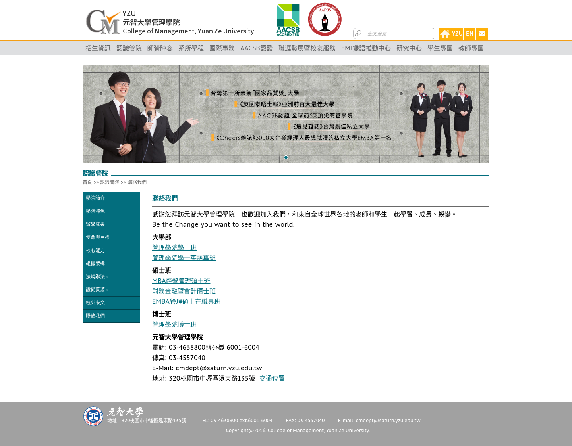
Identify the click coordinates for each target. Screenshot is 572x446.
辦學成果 (95, 224)
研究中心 (409, 48)
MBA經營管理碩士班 (181, 281)
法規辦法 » (97, 276)
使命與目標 (98, 237)
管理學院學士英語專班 (184, 258)
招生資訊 (98, 48)
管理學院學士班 (174, 247)
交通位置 (272, 378)
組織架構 (95, 263)
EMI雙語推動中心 (366, 48)
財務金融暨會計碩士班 (184, 291)
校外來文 (95, 303)
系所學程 (191, 48)
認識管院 (129, 48)
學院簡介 (95, 198)
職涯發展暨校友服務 (307, 48)
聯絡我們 (137, 182)
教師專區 (471, 48)
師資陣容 (160, 48)
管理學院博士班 (174, 324)
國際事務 (222, 48)
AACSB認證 (256, 48)
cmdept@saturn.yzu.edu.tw (388, 420)
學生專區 (440, 48)
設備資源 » (97, 290)
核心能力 (95, 250)
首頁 (87, 182)
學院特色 (95, 211)
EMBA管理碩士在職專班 (186, 301)
